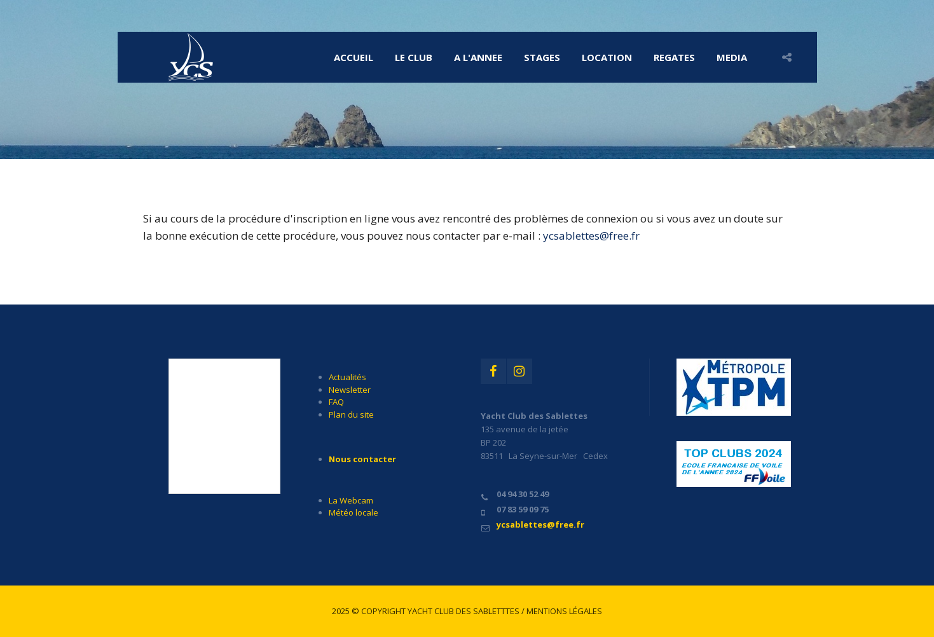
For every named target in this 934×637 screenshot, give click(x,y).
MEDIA (732, 57)
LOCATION (607, 57)
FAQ (336, 402)
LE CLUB (413, 57)
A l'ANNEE (478, 57)
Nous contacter (362, 459)
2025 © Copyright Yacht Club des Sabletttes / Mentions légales (467, 611)
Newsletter (350, 389)
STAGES (542, 57)
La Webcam (351, 500)
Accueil (353, 57)
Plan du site (351, 414)
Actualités (347, 377)
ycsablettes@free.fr (591, 235)
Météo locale (353, 512)
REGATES (674, 57)
